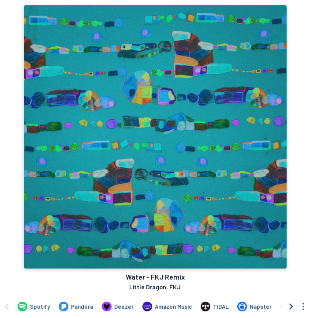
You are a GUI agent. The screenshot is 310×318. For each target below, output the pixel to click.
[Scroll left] (6, 306)
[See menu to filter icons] (303, 306)
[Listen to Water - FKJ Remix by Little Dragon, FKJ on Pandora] (76, 306)
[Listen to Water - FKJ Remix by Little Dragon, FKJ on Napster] (254, 306)
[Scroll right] (291, 306)
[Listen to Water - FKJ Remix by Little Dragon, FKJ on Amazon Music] (167, 306)
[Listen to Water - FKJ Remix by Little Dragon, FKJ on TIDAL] (214, 306)
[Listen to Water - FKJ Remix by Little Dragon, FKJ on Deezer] (117, 306)
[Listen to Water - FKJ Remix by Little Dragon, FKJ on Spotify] (33, 306)
